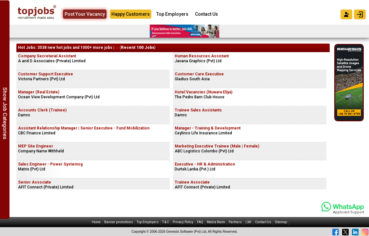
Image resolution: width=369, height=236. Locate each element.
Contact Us (206, 14)
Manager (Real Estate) (38, 92)
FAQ (200, 222)
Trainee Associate (192, 182)
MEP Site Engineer (35, 146)
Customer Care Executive (199, 74)
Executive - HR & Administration (205, 164)
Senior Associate (34, 182)
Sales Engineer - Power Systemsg (50, 164)
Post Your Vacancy (85, 14)
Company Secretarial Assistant (47, 56)
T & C (165, 222)
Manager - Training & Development (208, 128)
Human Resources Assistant (202, 56)
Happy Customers (130, 14)
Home (96, 222)
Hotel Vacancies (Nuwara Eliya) (203, 92)
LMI (248, 222)
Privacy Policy (183, 222)
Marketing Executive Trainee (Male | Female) (217, 146)
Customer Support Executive (45, 74)
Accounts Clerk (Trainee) (42, 110)
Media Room (216, 222)
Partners (235, 222)
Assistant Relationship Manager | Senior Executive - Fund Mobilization (83, 128)
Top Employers (172, 14)
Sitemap (281, 222)
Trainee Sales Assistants (198, 110)
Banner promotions (118, 222)
